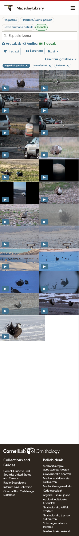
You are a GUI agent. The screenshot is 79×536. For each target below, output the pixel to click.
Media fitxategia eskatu (57, 486)
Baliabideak (53, 460)
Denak (41, 27)
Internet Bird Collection (17, 487)
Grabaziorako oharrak (57, 474)
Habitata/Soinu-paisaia (37, 20)
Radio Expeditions (14, 482)
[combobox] (43, 36)
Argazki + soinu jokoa (56, 495)
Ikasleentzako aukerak (57, 531)
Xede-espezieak (52, 490)
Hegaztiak (10, 20)
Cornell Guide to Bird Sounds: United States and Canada (17, 475)
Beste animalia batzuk (18, 27)
